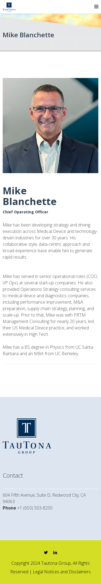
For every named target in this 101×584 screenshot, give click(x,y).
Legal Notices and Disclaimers (62, 572)
